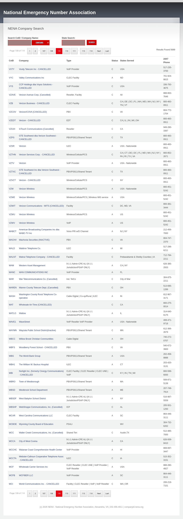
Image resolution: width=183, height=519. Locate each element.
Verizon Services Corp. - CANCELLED (37, 154)
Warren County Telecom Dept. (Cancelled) (38, 287)
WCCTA (12, 458)
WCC (11, 432)
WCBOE (13, 424)
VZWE (12, 197)
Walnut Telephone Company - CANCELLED (39, 257)
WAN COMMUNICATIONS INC (33, 272)
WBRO (12, 381)
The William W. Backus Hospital (33, 364)
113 (83, 51)
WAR (11, 279)
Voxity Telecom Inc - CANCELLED (35, 69)
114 (90, 51)
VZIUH (12, 129)
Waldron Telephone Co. (30, 248)
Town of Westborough (29, 381)
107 (43, 51)
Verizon (22, 146)
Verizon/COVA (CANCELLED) (33, 112)
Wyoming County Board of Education (36, 424)
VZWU (12, 214)
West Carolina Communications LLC (36, 415)
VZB (11, 103)
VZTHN (12, 154)
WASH (12, 296)
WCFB (12, 475)
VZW (11, 189)
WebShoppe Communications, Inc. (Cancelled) (40, 407)
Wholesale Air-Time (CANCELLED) (35, 305)
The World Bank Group (29, 356)
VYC (11, 78)
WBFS (12, 347)
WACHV (13, 240)
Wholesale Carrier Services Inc (33, 467)
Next (99, 51)
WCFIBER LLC (26, 475)
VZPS (11, 137)
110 (66, 51)
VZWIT (12, 206)
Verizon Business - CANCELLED (34, 103)
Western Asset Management (32, 265)
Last (107, 51)
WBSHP (13, 407)
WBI (11, 373)
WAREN (13, 287)
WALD (12, 248)
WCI (11, 484)
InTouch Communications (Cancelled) (36, 129)
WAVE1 (12, 322)
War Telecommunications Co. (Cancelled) (38, 279)
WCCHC (13, 450)
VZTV (11, 163)
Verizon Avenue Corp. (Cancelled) (35, 95)
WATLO (12, 313)
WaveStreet (24, 322)
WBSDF (12, 398)
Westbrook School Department (33, 390)
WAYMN (13, 330)
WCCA (12, 441)
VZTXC (12, 172)
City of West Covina (28, 441)
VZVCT (12, 180)
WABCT (12, 231)
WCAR (12, 415)
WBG (11, 356)
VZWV (12, 223)
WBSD (12, 390)
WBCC (12, 339)
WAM (11, 265)
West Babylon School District (32, 398)
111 (74, 51)
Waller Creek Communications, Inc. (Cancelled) (41, 432)
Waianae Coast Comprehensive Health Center (40, 450)
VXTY (11, 69)
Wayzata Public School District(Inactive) (37, 330)
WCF (11, 467)
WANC (12, 272)
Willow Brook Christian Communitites (36, 339)
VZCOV (12, 112)
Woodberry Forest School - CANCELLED (38, 347)
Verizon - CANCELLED (29, 120)
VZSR (11, 146)
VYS (11, 86)
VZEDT (12, 120)
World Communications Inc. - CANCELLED (39, 484)
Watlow (22, 313)
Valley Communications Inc (31, 78)
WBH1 (12, 364)
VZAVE (12, 95)
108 (51, 51)
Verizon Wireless (27, 189)
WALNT (12, 257)
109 (59, 51)
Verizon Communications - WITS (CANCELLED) (41, 206)
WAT (11, 305)
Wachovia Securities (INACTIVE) (34, 240)
